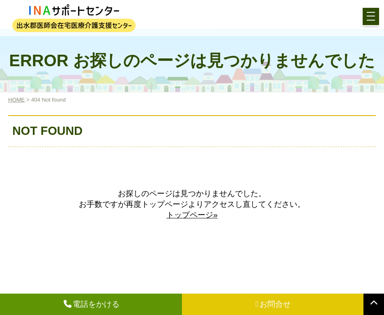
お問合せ (273, 304)
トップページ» (192, 215)
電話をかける (92, 304)
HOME (16, 100)
